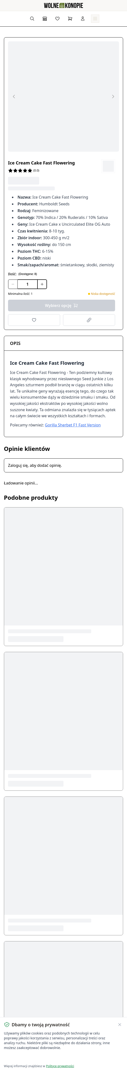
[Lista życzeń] (57, 18)
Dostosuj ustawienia (61, 1058)
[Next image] (113, 96)
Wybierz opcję (61, 305)
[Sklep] (44, 18)
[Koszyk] (70, 18)
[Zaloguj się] (82, 18)
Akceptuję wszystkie (21, 1058)
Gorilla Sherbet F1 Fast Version (73, 425)
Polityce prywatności (60, 1066)
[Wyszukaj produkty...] (32, 18)
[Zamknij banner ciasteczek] (119, 1024)
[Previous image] (14, 96)
